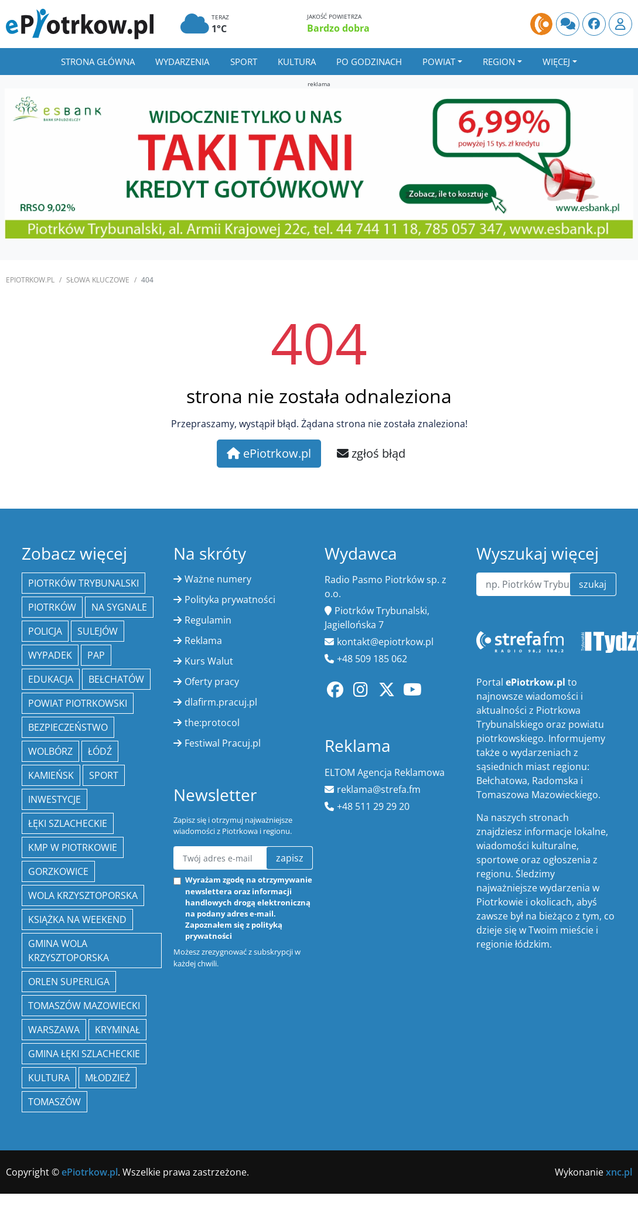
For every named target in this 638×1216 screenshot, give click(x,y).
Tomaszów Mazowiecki (84, 1005)
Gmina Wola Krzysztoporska (68, 950)
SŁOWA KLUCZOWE (97, 280)
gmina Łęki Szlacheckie (84, 1053)
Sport (243, 61)
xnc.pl (619, 1172)
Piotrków (52, 607)
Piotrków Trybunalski (83, 583)
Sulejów (97, 631)
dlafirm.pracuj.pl (221, 702)
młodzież (107, 1077)
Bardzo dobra (338, 28)
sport (103, 775)
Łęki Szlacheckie (67, 823)
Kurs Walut (209, 661)
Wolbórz (50, 751)
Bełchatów (116, 679)
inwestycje (54, 799)
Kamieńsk (51, 775)
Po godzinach (369, 61)
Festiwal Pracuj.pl (223, 743)
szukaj (592, 584)
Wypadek (50, 655)
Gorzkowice (58, 871)
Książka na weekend (77, 919)
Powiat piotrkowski (77, 703)
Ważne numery (218, 579)
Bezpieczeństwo (68, 727)
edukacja (50, 679)
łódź (100, 751)
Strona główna (98, 61)
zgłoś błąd (371, 453)
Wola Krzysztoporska (83, 895)
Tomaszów (54, 1101)
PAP (96, 655)
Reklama (203, 640)
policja (45, 631)
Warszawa (54, 1029)
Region (499, 61)
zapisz (289, 857)
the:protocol (212, 722)
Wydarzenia (182, 61)
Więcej (556, 61)
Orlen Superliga (69, 981)
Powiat (438, 61)
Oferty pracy (212, 681)
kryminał (117, 1029)
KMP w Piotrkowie (72, 847)
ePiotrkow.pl (30, 280)
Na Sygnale (119, 607)
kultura (49, 1077)
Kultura (297, 61)
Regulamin (208, 620)
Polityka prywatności (230, 599)
